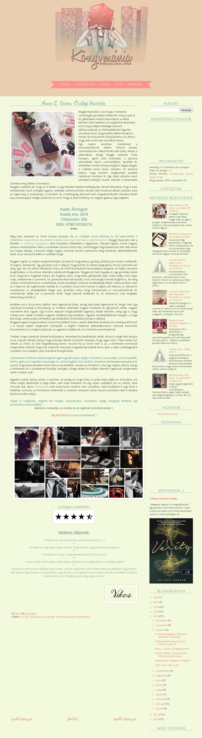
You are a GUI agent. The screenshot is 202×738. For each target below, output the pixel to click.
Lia (169, 170)
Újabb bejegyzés (22, 718)
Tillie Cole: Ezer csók (166, 665)
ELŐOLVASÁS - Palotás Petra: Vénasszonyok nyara (171, 654)
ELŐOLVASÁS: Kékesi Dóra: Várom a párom (170, 643)
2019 (156, 611)
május (159, 689)
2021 (156, 601)
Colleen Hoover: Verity (163, 498)
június (159, 684)
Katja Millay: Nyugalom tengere (172, 660)
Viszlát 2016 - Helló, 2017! (180, 350)
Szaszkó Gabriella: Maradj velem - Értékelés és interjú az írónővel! (179, 295)
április (159, 694)
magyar (71, 616)
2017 (156, 714)
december (162, 620)
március (161, 698)
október (161, 629)
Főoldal (73, 718)
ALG (40, 616)
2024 (156, 597)
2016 (156, 719)
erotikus (61, 616)
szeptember (163, 670)
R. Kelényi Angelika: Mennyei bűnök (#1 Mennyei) (171, 635)
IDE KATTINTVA (60, 415)
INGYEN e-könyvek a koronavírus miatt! (180, 235)
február (160, 703)
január (160, 708)
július (159, 680)
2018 (156, 616)
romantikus (83, 616)
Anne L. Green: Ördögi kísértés (172, 648)
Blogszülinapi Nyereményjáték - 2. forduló (180, 323)
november (162, 625)
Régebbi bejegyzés (124, 718)
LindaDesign (176, 173)
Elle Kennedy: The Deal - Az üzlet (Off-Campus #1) (179, 377)
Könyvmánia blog (167, 413)
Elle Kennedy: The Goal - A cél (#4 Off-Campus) (180, 208)
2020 (156, 606)
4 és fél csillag (28, 616)
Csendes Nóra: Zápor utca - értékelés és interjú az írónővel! (179, 264)
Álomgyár (49, 616)
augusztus (162, 675)
